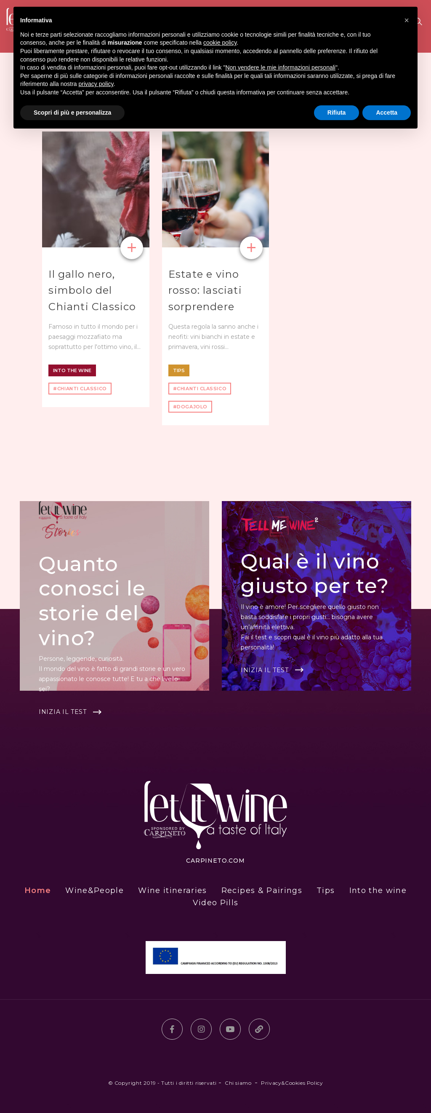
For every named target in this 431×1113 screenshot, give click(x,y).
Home (37, 890)
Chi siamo (238, 1083)
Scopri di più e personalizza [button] (72, 112)
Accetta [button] (386, 112)
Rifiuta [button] (336, 112)
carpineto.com (215, 860)
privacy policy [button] (96, 83)
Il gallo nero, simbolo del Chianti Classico (92, 290)
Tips (179, 370)
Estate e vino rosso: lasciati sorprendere (205, 290)
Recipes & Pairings (261, 890)
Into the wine (72, 370)
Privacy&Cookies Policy (292, 1083)
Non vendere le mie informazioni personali (280, 67)
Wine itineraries (172, 890)
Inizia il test (63, 712)
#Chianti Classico (79, 389)
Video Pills (216, 902)
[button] (406, 20)
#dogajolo (190, 407)
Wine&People (94, 890)
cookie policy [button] (220, 42)
